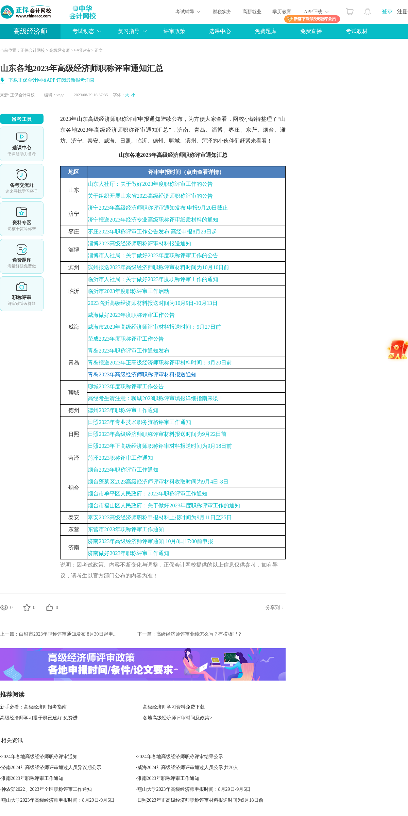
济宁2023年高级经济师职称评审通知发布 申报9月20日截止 (158, 208)
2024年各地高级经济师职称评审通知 (39, 756)
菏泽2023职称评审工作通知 (120, 458)
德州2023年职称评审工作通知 (123, 410)
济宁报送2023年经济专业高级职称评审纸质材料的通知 (153, 220)
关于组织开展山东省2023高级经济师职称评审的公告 (150, 196)
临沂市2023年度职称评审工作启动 (128, 291)
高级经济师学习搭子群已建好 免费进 (39, 717)
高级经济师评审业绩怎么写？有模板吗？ (199, 634)
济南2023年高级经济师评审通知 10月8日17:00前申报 (150, 541)
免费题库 (265, 31)
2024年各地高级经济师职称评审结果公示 (180, 756)
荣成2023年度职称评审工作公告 (126, 339)
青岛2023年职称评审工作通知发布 (128, 351)
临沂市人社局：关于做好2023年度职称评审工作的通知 (153, 279)
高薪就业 (251, 11)
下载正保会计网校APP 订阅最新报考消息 (51, 80)
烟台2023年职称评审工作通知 (123, 470)
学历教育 (281, 11)
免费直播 (311, 31)
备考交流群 (21, 181)
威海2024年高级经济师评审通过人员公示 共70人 (188, 767)
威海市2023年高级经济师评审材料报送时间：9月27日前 (154, 327)
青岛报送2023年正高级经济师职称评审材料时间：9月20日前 (160, 362)
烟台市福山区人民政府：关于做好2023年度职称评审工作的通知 (164, 505)
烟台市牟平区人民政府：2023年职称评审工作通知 (147, 493)
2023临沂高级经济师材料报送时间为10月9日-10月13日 (152, 303)
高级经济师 (30, 31)
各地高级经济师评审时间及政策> (177, 717)
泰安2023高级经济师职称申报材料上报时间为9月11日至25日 (160, 517)
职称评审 (21, 294)
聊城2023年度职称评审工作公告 (126, 386)
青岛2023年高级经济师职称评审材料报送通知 (142, 374)
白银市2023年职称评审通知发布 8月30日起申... (68, 634)
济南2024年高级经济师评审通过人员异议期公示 (51, 767)
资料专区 (21, 219)
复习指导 (129, 31)
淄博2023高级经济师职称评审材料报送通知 (139, 243)
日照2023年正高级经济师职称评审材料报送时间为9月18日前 (160, 446)
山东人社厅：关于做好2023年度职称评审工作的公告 (150, 184)
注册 (402, 11)
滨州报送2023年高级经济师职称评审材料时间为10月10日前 (158, 267)
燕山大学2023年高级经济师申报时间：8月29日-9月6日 (194, 789)
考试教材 (357, 31)
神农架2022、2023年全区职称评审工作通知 (46, 789)
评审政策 (174, 31)
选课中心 (220, 31)
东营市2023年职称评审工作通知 (126, 529)
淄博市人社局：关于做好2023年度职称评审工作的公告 (153, 255)
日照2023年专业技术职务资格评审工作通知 (139, 422)
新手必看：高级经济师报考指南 (33, 706)
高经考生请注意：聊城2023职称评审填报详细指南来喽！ (156, 398)
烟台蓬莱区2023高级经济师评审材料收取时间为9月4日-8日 (158, 482)
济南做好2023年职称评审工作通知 (128, 553)
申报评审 (82, 50)
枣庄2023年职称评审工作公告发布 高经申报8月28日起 (152, 231)
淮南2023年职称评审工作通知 (32, 778)
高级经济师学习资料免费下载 (174, 706)
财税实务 (222, 11)
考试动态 (83, 31)
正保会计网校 (32, 50)
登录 (387, 11)
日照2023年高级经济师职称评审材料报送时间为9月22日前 (157, 434)
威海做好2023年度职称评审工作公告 (131, 315)
